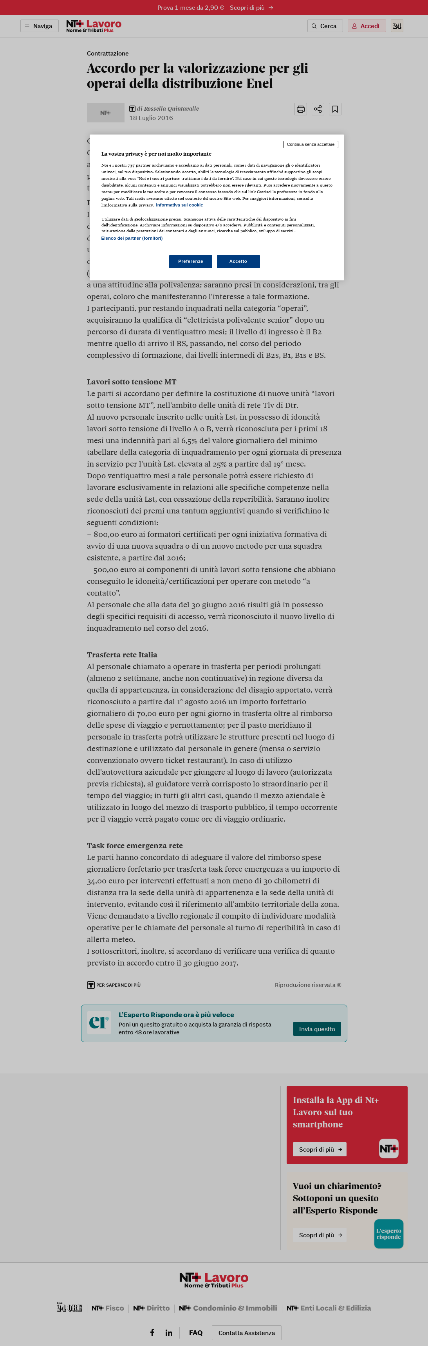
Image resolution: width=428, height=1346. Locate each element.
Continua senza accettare (311, 144)
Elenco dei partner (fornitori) (132, 238)
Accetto (238, 261)
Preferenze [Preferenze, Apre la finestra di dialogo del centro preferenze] (190, 261)
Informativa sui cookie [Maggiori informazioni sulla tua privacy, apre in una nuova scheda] (179, 205)
